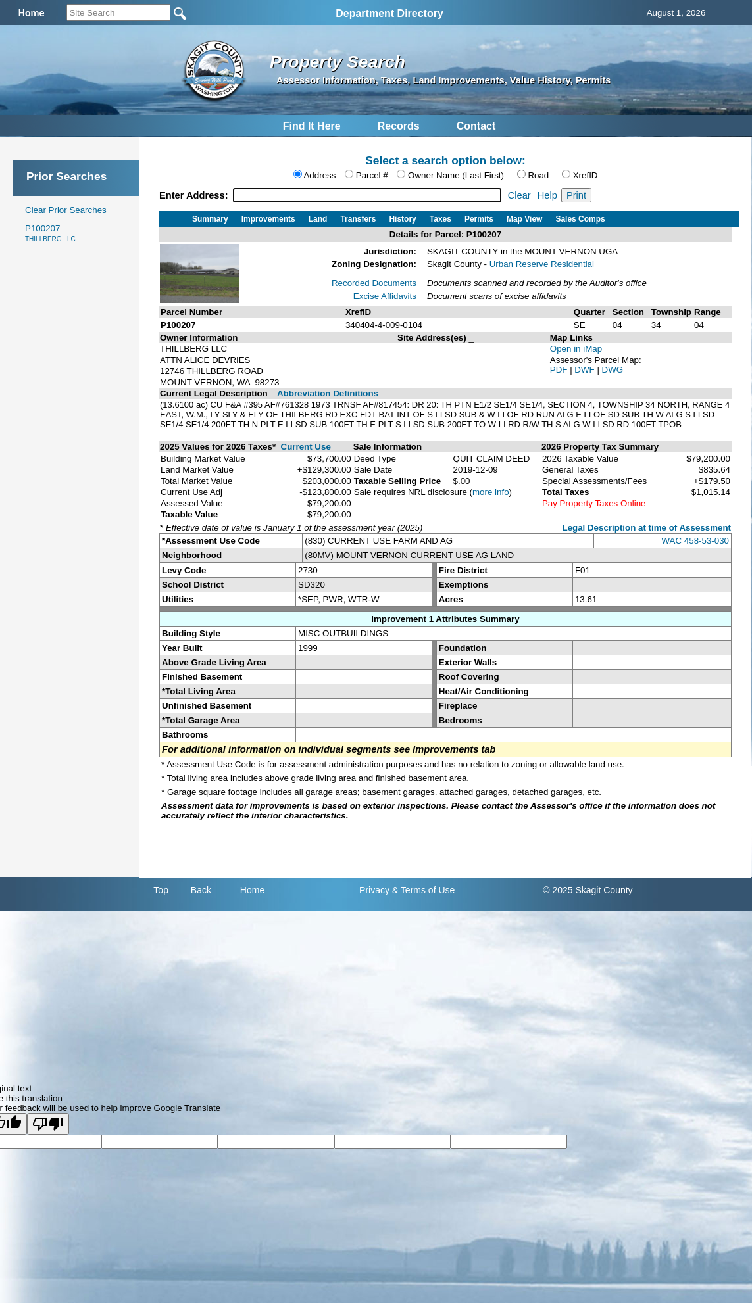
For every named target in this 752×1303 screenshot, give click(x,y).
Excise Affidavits (384, 296)
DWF (585, 370)
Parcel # (372, 175)
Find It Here (312, 125)
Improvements (268, 219)
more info (490, 492)
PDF (560, 370)
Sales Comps (580, 219)
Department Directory (389, 13)
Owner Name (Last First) (456, 175)
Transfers (358, 219)
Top (160, 890)
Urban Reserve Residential (541, 264)
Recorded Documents (374, 283)
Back (201, 890)
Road (538, 175)
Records (399, 125)
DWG (613, 370)
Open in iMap (576, 349)
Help (547, 195)
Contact (476, 125)
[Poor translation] (48, 1124)
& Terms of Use (423, 890)
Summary (210, 219)
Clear (519, 195)
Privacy (374, 890)
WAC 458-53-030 (695, 541)
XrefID (585, 175)
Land (318, 219)
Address (319, 175)
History (402, 219)
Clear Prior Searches (66, 210)
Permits (478, 219)
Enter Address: (195, 195)
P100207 (50, 233)
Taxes (440, 219)
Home (252, 890)
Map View (524, 219)
